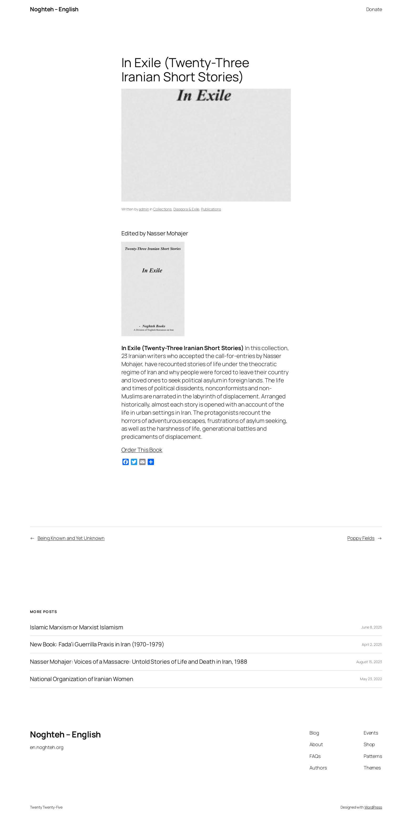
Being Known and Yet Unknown (71, 538)
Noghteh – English (54, 9)
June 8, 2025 (371, 627)
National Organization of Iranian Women (81, 679)
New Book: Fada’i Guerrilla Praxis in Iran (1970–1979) (97, 644)
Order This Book (142, 450)
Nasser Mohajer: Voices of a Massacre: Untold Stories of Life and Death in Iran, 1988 (138, 661)
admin (144, 209)
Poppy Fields (360, 538)
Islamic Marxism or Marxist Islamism (76, 627)
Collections (162, 209)
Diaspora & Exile (186, 209)
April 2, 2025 (372, 644)
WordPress (373, 807)
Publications (211, 209)
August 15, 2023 (369, 661)
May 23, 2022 (371, 678)
